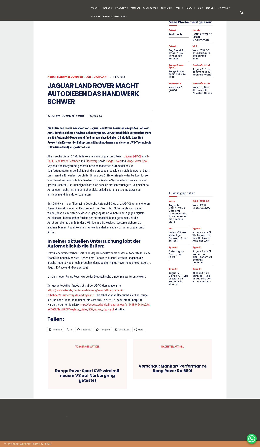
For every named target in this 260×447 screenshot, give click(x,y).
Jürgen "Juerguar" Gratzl (67, 115)
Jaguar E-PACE (132, 156)
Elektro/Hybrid (201, 65)
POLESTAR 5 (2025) (175, 89)
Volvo (172, 201)
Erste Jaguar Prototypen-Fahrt (176, 254)
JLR (88, 76)
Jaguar (100, 76)
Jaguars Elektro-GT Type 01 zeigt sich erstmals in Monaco (178, 278)
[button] (241, 12)
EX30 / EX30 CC (201, 201)
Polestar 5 (175, 83)
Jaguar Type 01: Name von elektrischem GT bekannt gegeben (202, 257)
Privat (172, 30)
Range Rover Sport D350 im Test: (177, 74)
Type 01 (197, 228)
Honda (196, 30)
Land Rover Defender (67, 161)
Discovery (92, 161)
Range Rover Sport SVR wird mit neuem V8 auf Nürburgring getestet (87, 376)
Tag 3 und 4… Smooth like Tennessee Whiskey (177, 54)
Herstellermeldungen (65, 76)
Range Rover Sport (138, 161)
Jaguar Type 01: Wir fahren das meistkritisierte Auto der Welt (202, 236)
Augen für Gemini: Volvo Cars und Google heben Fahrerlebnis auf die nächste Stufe (178, 213)
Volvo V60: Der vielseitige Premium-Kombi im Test (178, 236)
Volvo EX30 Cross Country (201, 206)
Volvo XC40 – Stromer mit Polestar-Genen (202, 90)
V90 (195, 46)
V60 (171, 228)
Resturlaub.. (176, 34)
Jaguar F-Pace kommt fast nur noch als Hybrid (202, 72)
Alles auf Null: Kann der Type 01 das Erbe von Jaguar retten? (202, 277)
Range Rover (113, 161)
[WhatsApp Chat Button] (252, 439)
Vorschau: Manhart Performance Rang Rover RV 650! (173, 368)
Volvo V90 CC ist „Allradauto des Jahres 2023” (201, 54)
